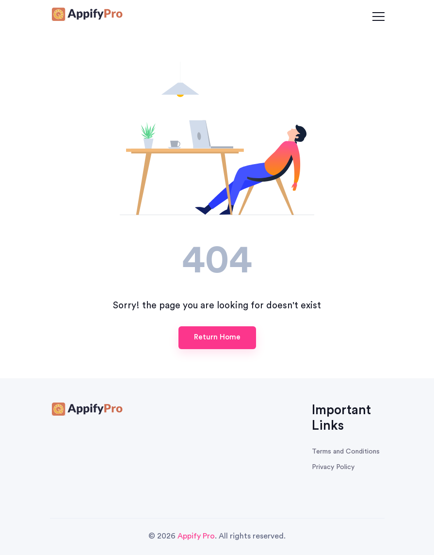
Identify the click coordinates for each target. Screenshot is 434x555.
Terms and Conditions (346, 451)
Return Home (217, 337)
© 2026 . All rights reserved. (217, 536)
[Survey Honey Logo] (86, 15)
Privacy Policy (333, 467)
